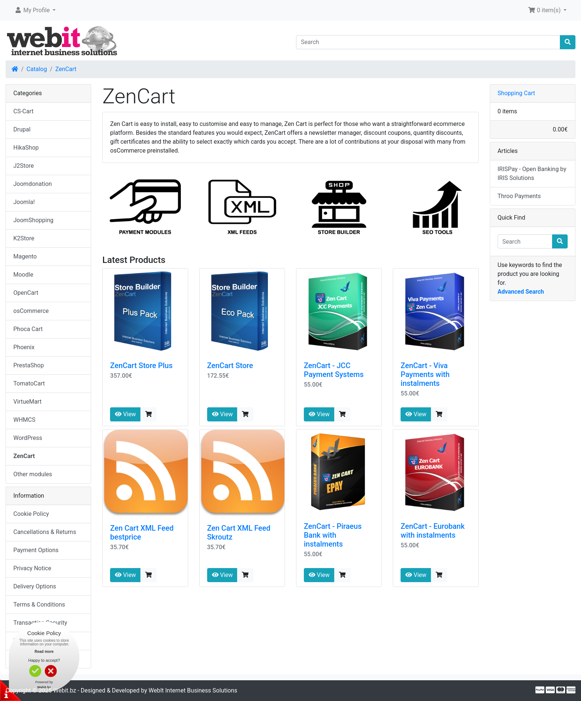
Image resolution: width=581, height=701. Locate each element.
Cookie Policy (31, 513)
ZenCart (65, 69)
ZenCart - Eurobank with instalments (433, 531)
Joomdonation (32, 183)
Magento (25, 256)
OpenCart (25, 292)
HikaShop (26, 147)
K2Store (23, 238)
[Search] (428, 42)
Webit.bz (64, 690)
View (125, 414)
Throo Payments (519, 196)
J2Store (23, 165)
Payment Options (36, 550)
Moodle (23, 274)
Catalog (37, 69)
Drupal (21, 129)
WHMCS (24, 419)
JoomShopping (33, 220)
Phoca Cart (28, 329)
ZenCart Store (230, 365)
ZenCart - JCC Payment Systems (333, 370)
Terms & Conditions (39, 604)
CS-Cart (23, 111)
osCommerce (31, 310)
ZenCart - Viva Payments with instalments (425, 374)
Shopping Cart (516, 93)
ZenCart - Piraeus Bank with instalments (333, 535)
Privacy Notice (32, 568)
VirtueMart (27, 401)
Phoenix (23, 347)
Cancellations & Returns (44, 531)
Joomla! (24, 202)
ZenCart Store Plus (141, 365)
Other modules (32, 474)
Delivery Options (34, 586)
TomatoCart (29, 383)
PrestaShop (28, 365)
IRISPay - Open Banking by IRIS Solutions (532, 173)
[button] (35, 10)
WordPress (27, 437)
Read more (44, 652)
